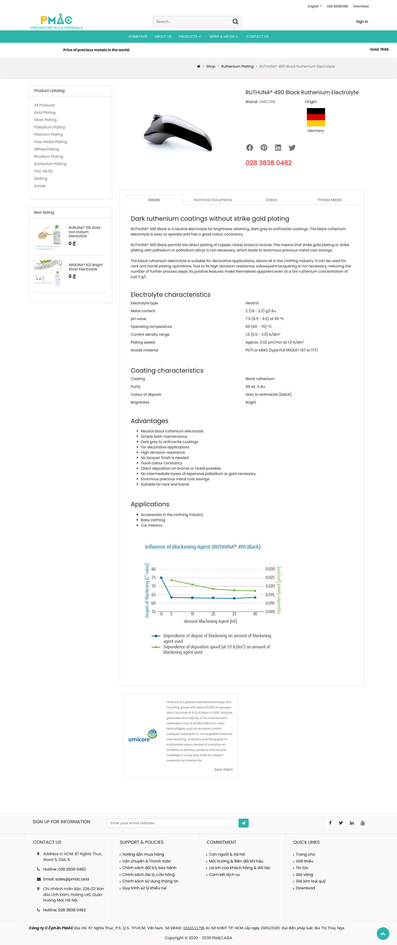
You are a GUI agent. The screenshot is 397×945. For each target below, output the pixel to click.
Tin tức (302, 868)
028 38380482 (337, 6)
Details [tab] (154, 199)
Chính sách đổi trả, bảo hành (149, 868)
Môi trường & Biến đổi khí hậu (236, 861)
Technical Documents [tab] (212, 199)
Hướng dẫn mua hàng (143, 854)
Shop (210, 66)
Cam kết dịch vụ (224, 874)
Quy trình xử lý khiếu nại (145, 888)
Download (361, 6)
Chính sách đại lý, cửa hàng (149, 874)
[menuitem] (138, 36)
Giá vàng (304, 874)
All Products (44, 105)
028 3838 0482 (269, 162)
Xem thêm (223, 769)
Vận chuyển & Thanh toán (147, 861)
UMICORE (267, 102)
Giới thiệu (304, 861)
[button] (244, 823)
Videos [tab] (271, 199)
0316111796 (194, 928)
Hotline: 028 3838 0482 (64, 869)
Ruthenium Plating (237, 66)
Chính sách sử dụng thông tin (150, 881)
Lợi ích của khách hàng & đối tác (240, 868)
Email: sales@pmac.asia (66, 879)
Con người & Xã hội (227, 854)
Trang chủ (305, 854)
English (314, 6)
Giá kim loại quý (311, 881)
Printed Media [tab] (329, 199)
